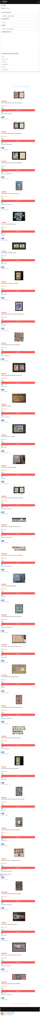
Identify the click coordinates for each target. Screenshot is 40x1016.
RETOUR (8, 8)
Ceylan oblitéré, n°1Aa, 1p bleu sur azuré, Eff (10, 193)
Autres (4, 235)
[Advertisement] (20, 43)
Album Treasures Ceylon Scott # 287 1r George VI (11, 954)
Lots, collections (6, 355)
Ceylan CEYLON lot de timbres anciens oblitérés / (11, 737)
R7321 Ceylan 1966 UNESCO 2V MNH (8, 252)
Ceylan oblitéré (5, 64)
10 (28, 1003)
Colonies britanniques (7, 113)
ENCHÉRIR (18, 867)
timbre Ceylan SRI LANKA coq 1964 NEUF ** (10, 283)
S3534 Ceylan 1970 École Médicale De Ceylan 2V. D (11, 375)
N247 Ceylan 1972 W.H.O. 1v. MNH (8, 436)
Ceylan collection (5, 69)
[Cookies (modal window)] (2, 1014)
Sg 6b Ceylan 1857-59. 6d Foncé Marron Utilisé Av (11, 893)
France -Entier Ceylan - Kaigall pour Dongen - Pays (11, 646)
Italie (4, 687)
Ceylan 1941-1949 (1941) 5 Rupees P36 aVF (9, 676)
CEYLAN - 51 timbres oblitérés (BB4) (8, 585)
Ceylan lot (4, 66)
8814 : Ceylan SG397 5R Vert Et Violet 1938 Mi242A (11, 133)
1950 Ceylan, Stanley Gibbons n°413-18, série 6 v (11, 526)
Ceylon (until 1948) (7, 965)
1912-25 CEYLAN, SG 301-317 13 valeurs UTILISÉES (11, 555)
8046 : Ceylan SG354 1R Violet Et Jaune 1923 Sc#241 (11, 102)
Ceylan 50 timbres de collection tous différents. (10, 344)
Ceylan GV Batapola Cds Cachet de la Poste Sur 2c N (11, 707)
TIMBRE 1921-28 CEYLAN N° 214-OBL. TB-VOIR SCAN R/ (12, 314)
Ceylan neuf (4, 61)
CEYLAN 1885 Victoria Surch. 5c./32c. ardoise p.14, (11, 616)
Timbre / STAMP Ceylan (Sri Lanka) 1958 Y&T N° (10, 829)
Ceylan (3, 56)
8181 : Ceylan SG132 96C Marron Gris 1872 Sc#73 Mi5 (12, 497)
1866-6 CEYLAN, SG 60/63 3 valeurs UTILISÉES (10, 983)
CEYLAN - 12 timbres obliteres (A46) (8, 224)
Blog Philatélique (10, 1014)
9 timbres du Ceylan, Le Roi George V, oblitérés (10, 860)
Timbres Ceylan (5, 59)
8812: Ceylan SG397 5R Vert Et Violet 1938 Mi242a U (11, 162)
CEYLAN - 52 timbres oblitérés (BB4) (8, 467)
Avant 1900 (5, 657)
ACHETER (18, 110)
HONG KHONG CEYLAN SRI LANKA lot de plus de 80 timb (12, 799)
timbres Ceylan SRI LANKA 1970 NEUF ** (9, 924)
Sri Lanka (5, 263)
